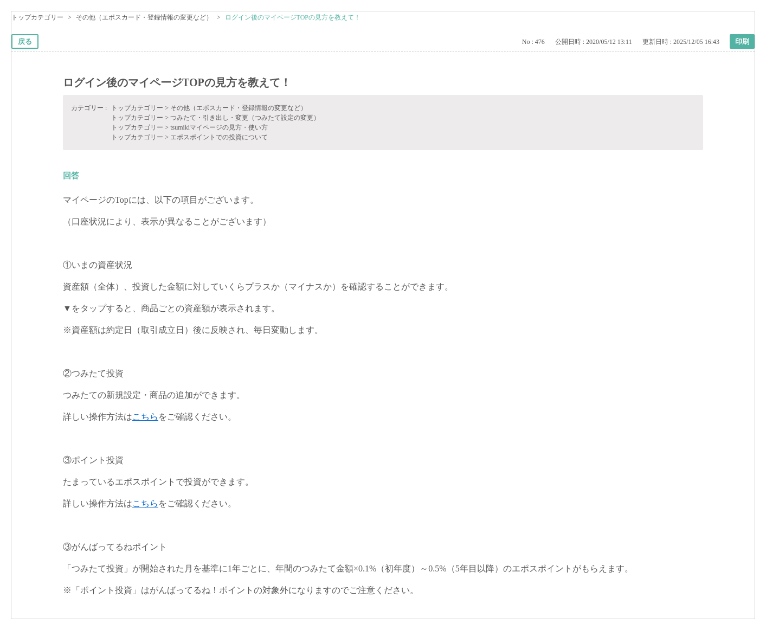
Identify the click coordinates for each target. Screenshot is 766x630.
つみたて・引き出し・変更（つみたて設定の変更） (245, 117)
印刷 (742, 41)
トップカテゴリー (37, 17)
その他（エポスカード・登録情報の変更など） (144, 17)
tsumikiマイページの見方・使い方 (219, 127)
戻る (25, 41)
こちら (145, 416)
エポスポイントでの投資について (219, 137)
